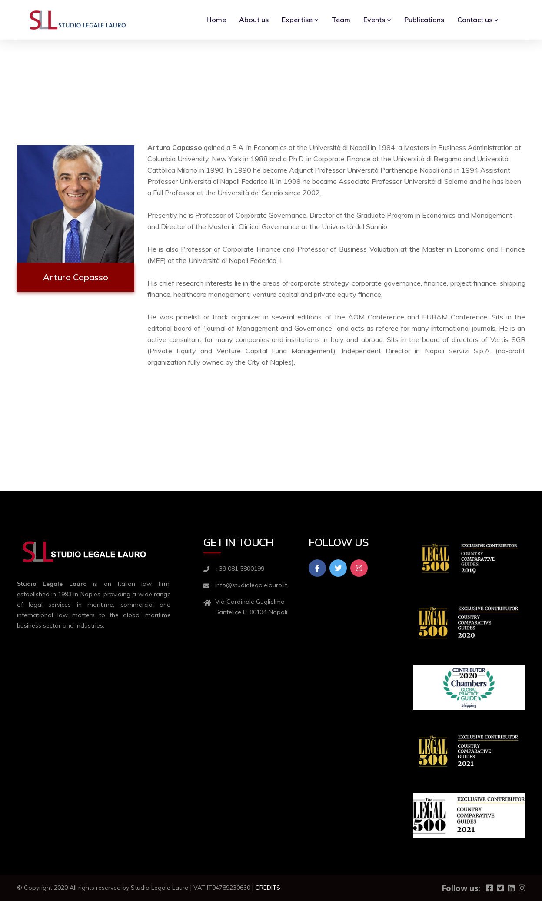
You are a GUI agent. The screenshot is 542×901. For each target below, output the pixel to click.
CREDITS (267, 887)
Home (216, 19)
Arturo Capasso (75, 277)
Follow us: (461, 888)
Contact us (474, 19)
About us (254, 19)
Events (374, 19)
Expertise (297, 19)
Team (341, 19)
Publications (424, 19)
